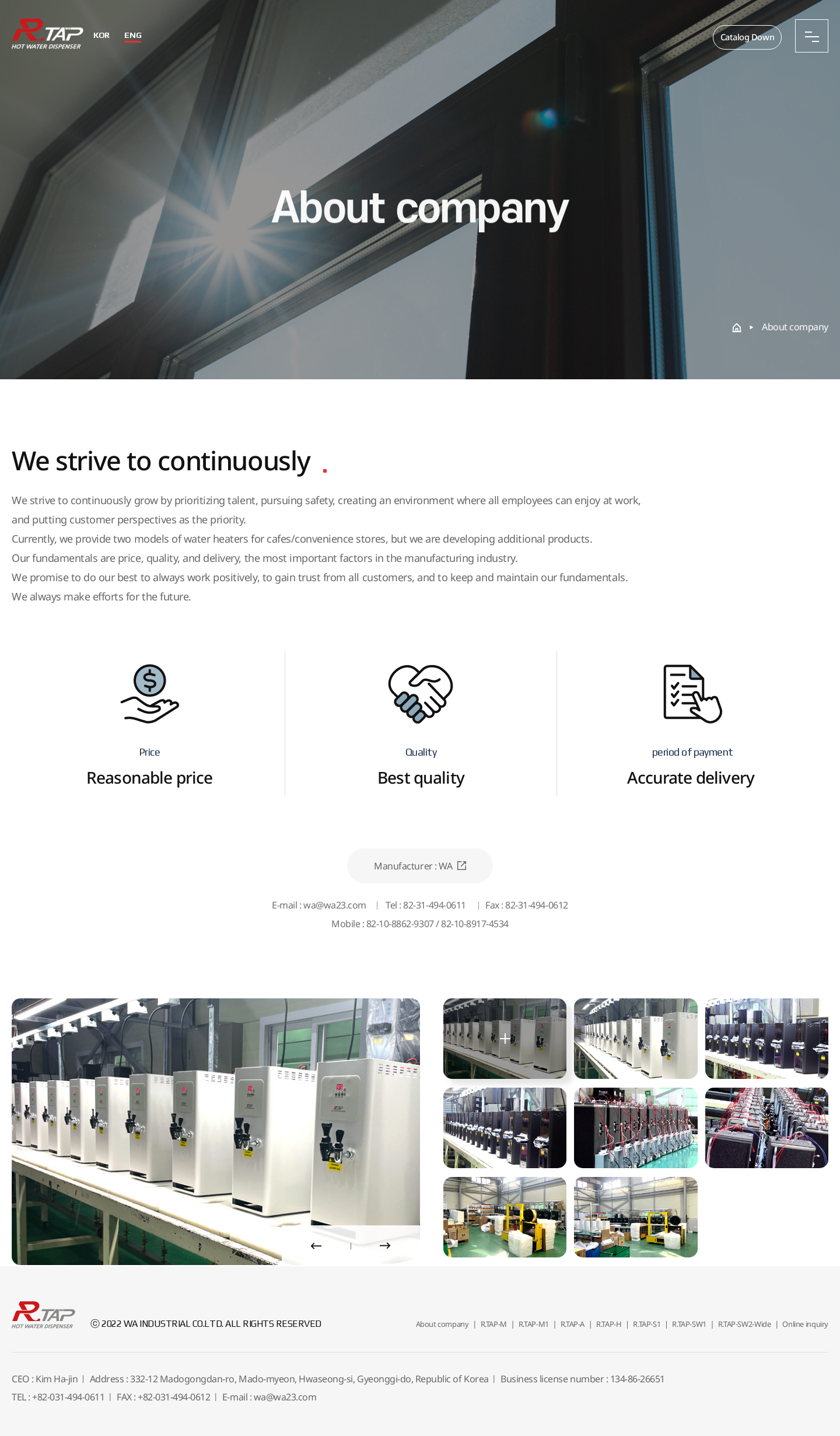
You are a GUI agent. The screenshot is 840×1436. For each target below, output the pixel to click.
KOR (107, 35)
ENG (138, 35)
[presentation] (316, 1245)
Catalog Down (746, 37)
